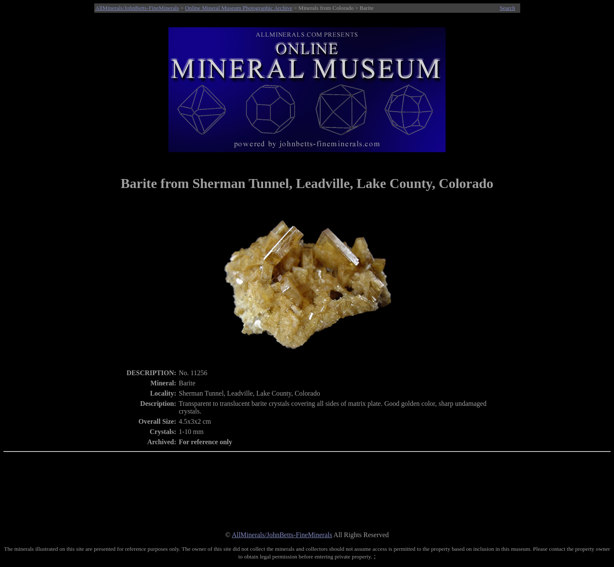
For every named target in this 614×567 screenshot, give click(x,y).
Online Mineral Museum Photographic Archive (239, 8)
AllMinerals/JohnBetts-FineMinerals (137, 8)
